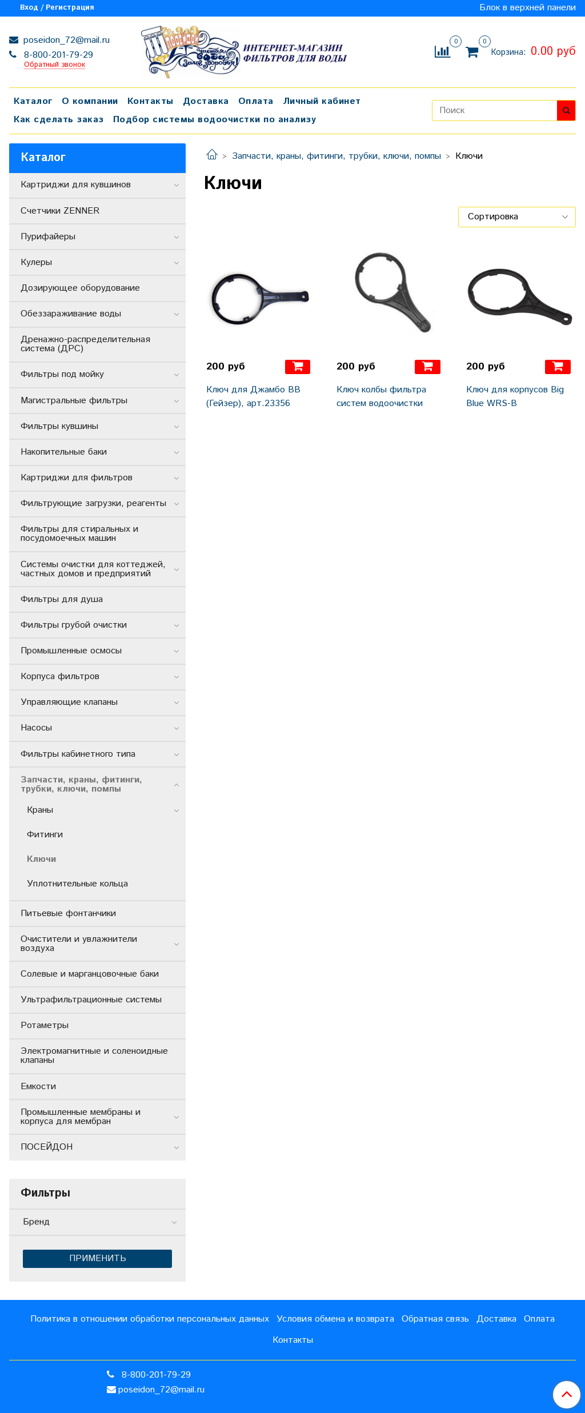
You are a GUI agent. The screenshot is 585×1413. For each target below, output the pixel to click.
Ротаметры (45, 1025)
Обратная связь (435, 1319)
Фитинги (45, 834)
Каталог (33, 101)
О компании (90, 101)
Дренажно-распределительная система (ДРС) (85, 344)
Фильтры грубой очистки (74, 625)
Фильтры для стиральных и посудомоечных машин (79, 534)
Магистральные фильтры (74, 400)
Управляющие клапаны (69, 702)
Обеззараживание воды (71, 313)
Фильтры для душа (62, 599)
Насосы (36, 727)
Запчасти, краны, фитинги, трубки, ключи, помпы (336, 156)
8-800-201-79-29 (57, 55)
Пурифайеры (48, 236)
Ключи (41, 859)
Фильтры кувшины (59, 426)
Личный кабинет (322, 101)
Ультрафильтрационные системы (91, 999)
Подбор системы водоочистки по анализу (214, 119)
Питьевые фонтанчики (68, 913)
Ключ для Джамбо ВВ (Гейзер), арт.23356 (253, 396)
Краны (40, 810)
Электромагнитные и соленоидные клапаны (94, 1056)
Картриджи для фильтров (77, 477)
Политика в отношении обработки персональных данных (149, 1319)
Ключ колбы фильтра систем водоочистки (381, 396)
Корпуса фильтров (60, 676)
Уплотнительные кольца (77, 883)
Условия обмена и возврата (335, 1319)
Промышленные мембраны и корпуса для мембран (81, 1117)
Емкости (38, 1086)
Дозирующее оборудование (80, 288)
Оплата (256, 101)
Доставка (206, 101)
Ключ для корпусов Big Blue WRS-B (515, 396)
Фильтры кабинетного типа (78, 754)
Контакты (150, 101)
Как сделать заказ (59, 119)
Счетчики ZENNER (60, 211)
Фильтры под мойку (62, 374)
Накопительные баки (64, 452)
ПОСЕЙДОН (47, 1147)
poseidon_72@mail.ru (65, 40)
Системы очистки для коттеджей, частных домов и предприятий (93, 569)
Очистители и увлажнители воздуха (79, 944)
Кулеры (36, 262)
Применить (97, 1258)
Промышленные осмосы (71, 650)
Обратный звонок (54, 65)
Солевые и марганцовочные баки (90, 974)
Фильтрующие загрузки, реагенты (93, 503)
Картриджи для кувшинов (76, 184)
